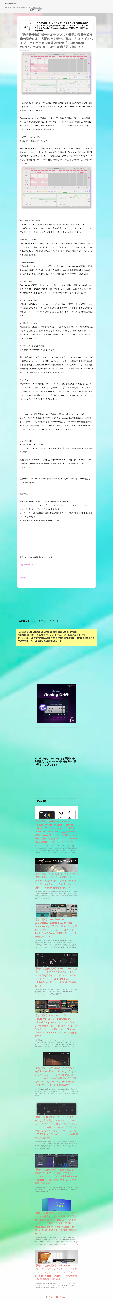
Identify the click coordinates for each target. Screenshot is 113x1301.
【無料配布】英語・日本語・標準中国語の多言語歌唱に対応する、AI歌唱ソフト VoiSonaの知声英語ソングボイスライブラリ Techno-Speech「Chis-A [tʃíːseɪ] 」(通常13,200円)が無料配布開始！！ (56, 877)
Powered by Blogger (56, 1294)
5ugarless (63, 1298)
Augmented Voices (28, 562)
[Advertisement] (56, 600)
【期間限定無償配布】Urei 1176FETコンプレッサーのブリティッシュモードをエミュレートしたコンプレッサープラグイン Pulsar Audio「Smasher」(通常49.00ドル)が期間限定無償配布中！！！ (56, 1269)
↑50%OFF (30, 27)
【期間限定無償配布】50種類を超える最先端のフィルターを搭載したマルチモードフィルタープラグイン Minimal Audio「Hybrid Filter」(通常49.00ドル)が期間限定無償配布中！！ (56, 1173)
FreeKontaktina (15, 3)
